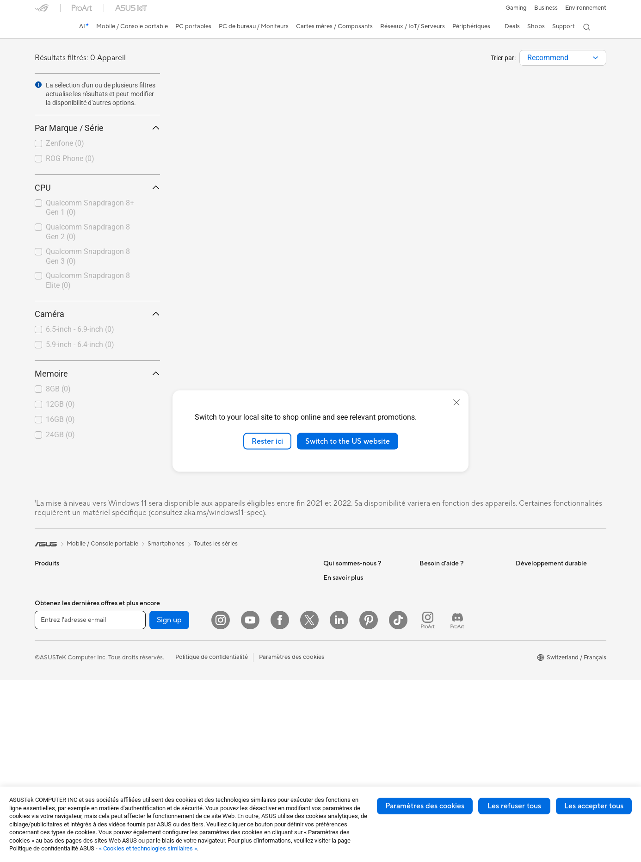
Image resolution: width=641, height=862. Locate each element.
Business (546, 8)
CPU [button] (97, 187)
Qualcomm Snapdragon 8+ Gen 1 (90, 207)
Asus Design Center (350, 730)
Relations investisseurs (354, 619)
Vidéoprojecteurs (58, 717)
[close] (456, 402)
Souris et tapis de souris (258, 669)
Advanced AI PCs (347, 716)
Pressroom (338, 633)
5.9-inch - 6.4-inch (80, 344)
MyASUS (431, 717)
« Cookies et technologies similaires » (148, 848)
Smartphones (53, 591)
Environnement (585, 8)
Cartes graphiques (155, 647)
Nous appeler (437, 654)
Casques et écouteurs (255, 683)
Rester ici (267, 441)
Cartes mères (148, 633)
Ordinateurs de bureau (65, 745)
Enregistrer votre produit (453, 626)
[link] (50, 27)
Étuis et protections (252, 724)
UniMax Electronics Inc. (355, 674)
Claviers (237, 655)
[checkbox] (94, 144)
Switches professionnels (258, 627)
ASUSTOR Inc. (343, 647)
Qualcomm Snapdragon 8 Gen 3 (88, 256)
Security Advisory (443, 689)
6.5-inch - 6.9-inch (80, 329)
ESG (522, 577)
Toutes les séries (216, 543)
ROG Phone (70, 158)
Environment (533, 591)
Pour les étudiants (59, 661)
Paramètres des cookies (424, 806)
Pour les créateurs (59, 647)
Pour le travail (53, 634)
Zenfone (65, 143)
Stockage (143, 730)
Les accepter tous (593, 806)
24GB (60, 434)
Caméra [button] (97, 314)
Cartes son (145, 703)
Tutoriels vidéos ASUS (449, 703)
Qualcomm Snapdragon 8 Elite (88, 280)
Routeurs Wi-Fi (246, 591)
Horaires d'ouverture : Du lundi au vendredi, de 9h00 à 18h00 (461, 671)
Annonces (336, 605)
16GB (60, 419)
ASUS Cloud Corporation (358, 660)
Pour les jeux (52, 675)
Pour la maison (54, 620)
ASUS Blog (338, 786)
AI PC (331, 703)
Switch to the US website (347, 441)
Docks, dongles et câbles (260, 752)
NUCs (138, 591)
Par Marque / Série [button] (97, 128)
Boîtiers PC (145, 661)
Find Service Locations (450, 612)
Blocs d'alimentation (158, 689)
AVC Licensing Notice (352, 772)
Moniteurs (48, 703)
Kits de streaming (249, 697)
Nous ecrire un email (447, 640)
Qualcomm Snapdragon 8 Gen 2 (88, 232)
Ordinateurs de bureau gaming (172, 577)
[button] (516, 8)
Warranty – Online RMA (451, 577)
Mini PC (141, 605)
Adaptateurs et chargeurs (261, 738)
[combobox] (562, 58)
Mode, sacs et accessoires (261, 710)
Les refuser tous (514, 806)
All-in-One (48, 731)
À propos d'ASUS (347, 577)
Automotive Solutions (352, 758)
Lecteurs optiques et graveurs (171, 716)
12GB (60, 404)
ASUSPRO (337, 744)
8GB (58, 388)
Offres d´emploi (344, 591)
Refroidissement (152, 675)
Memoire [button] (97, 373)
